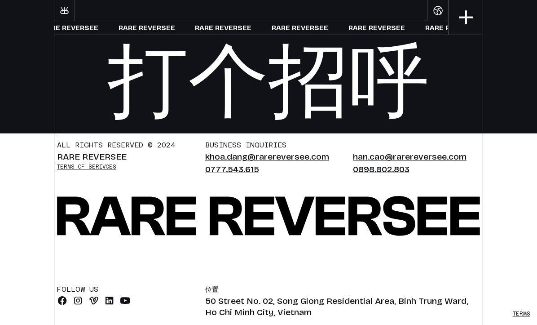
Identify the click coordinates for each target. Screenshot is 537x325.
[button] (437, 10)
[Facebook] (62, 300)
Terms (521, 314)
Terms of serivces (86, 167)
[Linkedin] (109, 300)
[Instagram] (78, 300)
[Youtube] (125, 300)
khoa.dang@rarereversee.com (267, 156)
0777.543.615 (232, 169)
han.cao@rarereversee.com (410, 156)
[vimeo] (93, 300)
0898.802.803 (381, 169)
